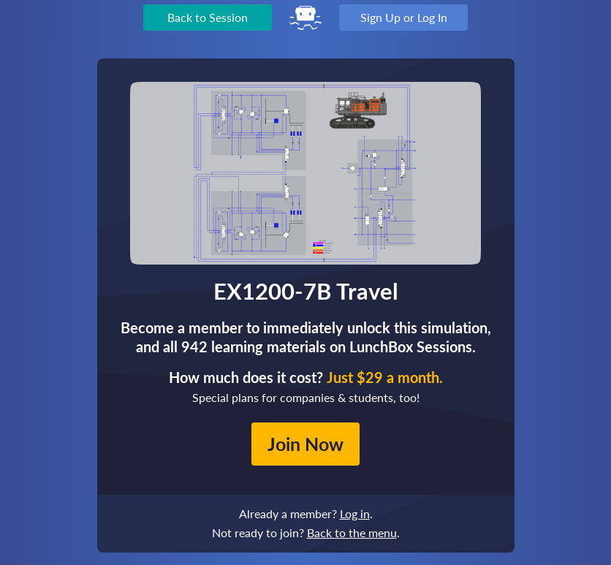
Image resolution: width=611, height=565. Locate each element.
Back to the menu (352, 532)
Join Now (305, 444)
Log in (355, 513)
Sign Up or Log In (403, 17)
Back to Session (207, 17)
